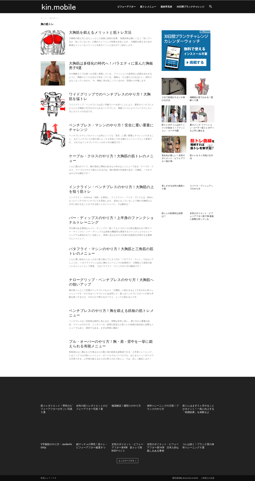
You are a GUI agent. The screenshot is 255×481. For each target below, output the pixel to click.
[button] (210, 6)
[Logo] (59, 6)
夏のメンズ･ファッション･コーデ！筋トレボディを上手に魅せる (202, 128)
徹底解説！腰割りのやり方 (126, 405)
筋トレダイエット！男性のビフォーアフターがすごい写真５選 (56, 409)
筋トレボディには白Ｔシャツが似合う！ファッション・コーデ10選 (173, 128)
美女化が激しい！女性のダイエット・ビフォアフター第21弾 (173, 158)
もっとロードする (127, 460)
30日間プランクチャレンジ (190, 6)
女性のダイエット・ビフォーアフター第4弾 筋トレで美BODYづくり (127, 447)
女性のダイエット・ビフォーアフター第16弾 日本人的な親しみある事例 (163, 447)
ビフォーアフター (126, 6)
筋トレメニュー (148, 6)
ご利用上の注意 (207, 478)
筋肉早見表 (166, 6)
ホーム (44, 18)
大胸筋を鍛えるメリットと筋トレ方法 (100, 32)
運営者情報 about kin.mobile (185, 478)
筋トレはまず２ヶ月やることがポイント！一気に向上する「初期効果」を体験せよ (198, 409)
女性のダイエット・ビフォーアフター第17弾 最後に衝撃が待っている (202, 216)
